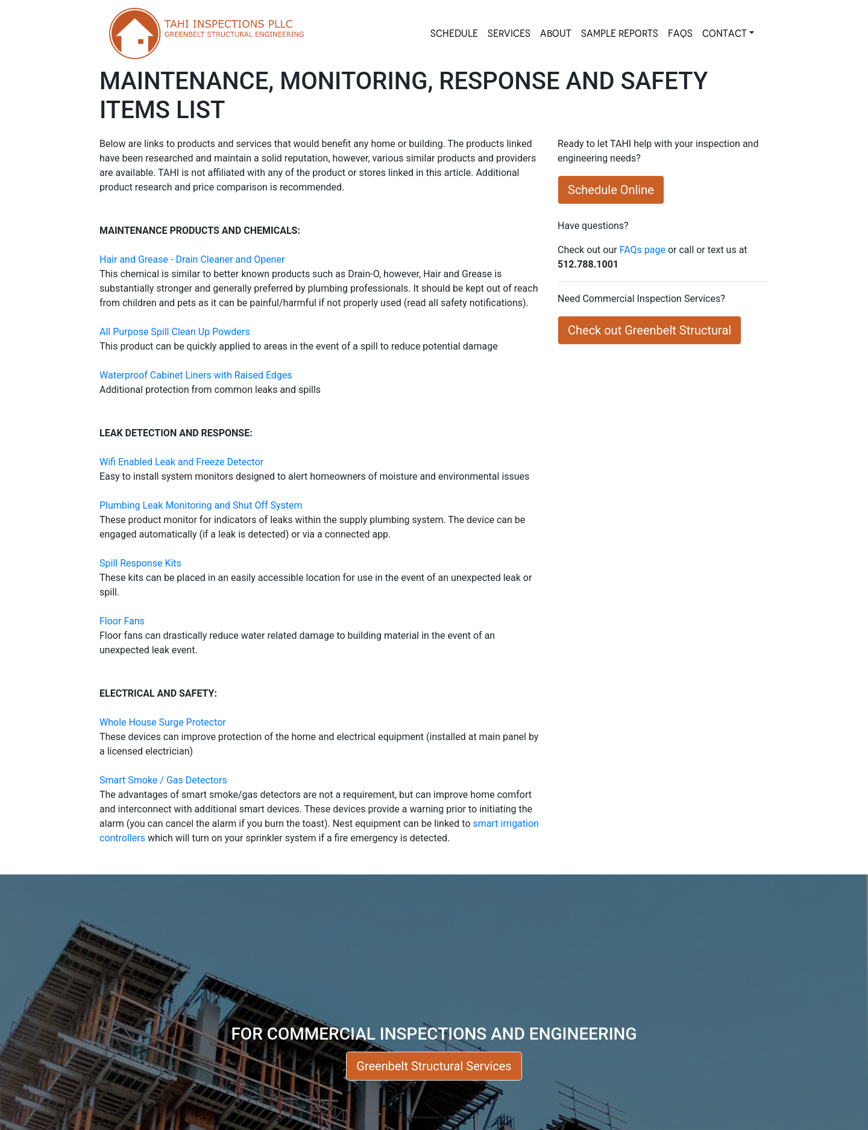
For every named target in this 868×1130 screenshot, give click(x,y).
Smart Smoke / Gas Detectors (163, 780)
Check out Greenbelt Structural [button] (649, 330)
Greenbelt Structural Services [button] (433, 1066)
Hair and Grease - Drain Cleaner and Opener (192, 259)
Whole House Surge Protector (162, 722)
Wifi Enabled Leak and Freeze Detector (181, 462)
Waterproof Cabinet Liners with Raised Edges (195, 375)
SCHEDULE (454, 33)
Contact (724, 33)
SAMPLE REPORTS (619, 33)
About (555, 33)
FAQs (680, 33)
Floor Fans (122, 621)
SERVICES (509, 33)
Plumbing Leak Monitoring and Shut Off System (201, 505)
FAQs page (642, 250)
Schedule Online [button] (611, 190)
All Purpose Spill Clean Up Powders (174, 331)
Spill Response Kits (140, 563)
